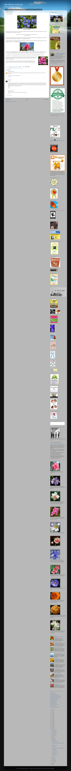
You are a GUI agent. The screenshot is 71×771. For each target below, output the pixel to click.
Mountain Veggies (23, 9)
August (53, 735)
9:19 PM (9, 93)
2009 (52, 727)
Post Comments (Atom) (13, 101)
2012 (52, 723)
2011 (52, 725)
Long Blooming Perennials (14, 9)
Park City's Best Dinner (53, 700)
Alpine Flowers (54, 749)
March (53, 758)
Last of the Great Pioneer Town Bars (55, 696)
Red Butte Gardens (53, 702)
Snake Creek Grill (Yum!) (54, 704)
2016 (52, 718)
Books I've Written (38, 9)
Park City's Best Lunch (53, 701)
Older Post (46, 99)
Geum (53, 744)
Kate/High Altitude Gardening (60, 53)
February (53, 760)
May (53, 739)
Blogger (53, 768)
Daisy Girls (56, 658)
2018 (52, 717)
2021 (52, 714)
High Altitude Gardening (13, 5)
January (53, 761)
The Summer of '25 (57, 663)
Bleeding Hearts (56, 684)
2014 (52, 721)
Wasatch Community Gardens (54, 707)
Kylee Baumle (10, 71)
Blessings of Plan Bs (55, 741)
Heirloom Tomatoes (30, 9)
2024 (52, 712)
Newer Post (8, 99)
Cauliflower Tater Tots (57, 642)
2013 (52, 722)
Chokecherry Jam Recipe (58, 647)
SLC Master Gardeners (53, 703)
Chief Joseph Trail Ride (57, 653)
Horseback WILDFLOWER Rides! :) (55, 697)
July (52, 736)
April (53, 757)
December (53, 730)
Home (7, 9)
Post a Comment (9, 95)
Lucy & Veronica (54, 750)
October (53, 732)
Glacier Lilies (54, 753)
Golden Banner (54, 740)
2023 (52, 713)
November (53, 731)
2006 (52, 764)
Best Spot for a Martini (53, 694)
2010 (52, 726)
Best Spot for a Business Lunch (55, 695)
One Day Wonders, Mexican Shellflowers (58, 748)
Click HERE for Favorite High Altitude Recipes (57, 444)
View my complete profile (54, 63)
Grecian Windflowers (55, 754)
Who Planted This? (55, 745)
